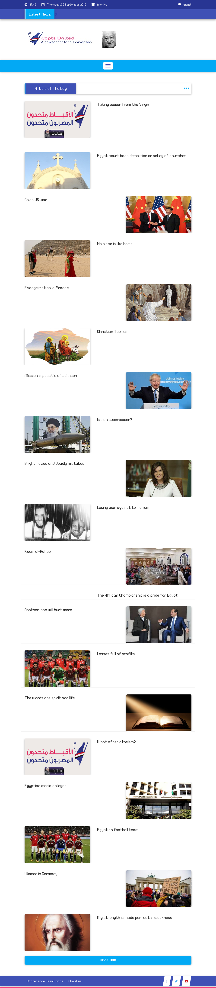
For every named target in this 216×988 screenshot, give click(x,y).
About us (75, 981)
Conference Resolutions (45, 981)
